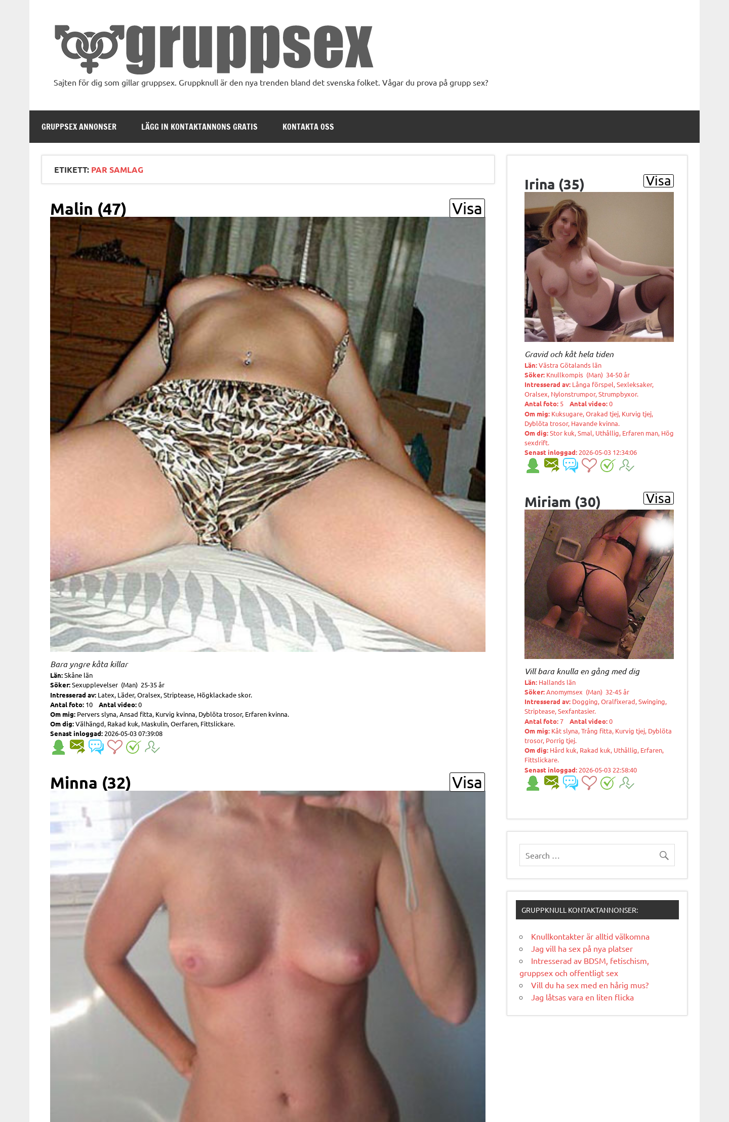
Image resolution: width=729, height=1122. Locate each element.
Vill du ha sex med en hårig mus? (590, 985)
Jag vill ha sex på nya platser (582, 948)
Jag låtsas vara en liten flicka (582, 997)
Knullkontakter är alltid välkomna (590, 936)
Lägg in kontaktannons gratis (199, 126)
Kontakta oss (308, 126)
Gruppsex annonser (79, 126)
